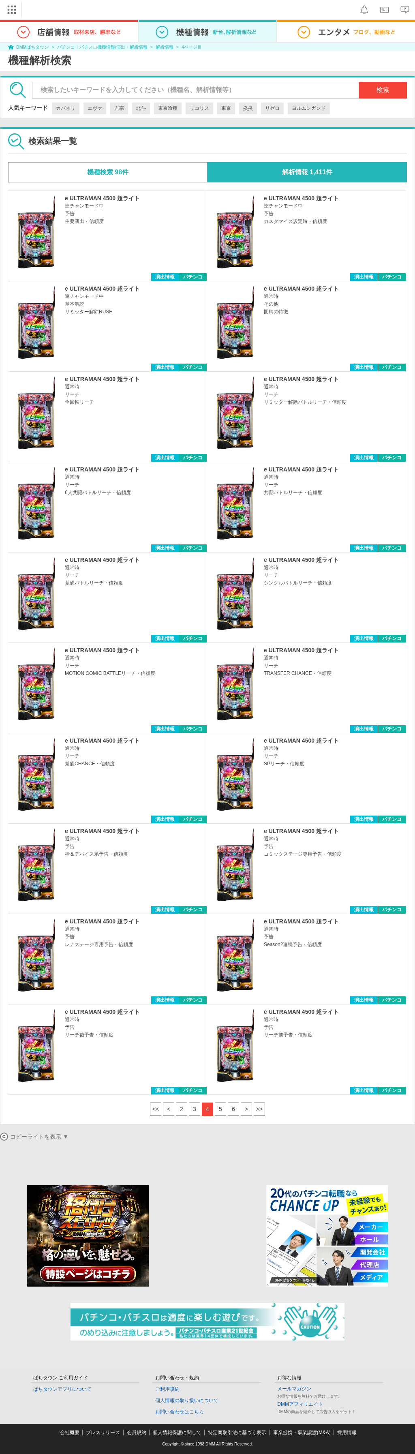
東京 (226, 108)
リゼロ (272, 108)
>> (259, 1109)
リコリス (199, 108)
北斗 (141, 108)
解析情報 (164, 47)
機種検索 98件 (107, 172)
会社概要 (69, 1432)
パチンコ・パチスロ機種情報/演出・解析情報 (102, 47)
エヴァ (95, 108)
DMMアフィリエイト (300, 1404)
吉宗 (119, 108)
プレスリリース (103, 1432)
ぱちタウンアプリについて (62, 1389)
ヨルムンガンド (309, 108)
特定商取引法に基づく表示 (237, 1432)
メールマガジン (294, 1389)
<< (155, 1109)
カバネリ (65, 108)
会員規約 (136, 1432)
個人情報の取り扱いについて (186, 1400)
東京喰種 (168, 108)
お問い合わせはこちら (179, 1412)
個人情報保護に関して (177, 1432)
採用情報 (347, 1432)
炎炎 (248, 108)
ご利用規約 (167, 1389)
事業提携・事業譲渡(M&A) (302, 1432)
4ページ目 (192, 47)
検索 (382, 89)
